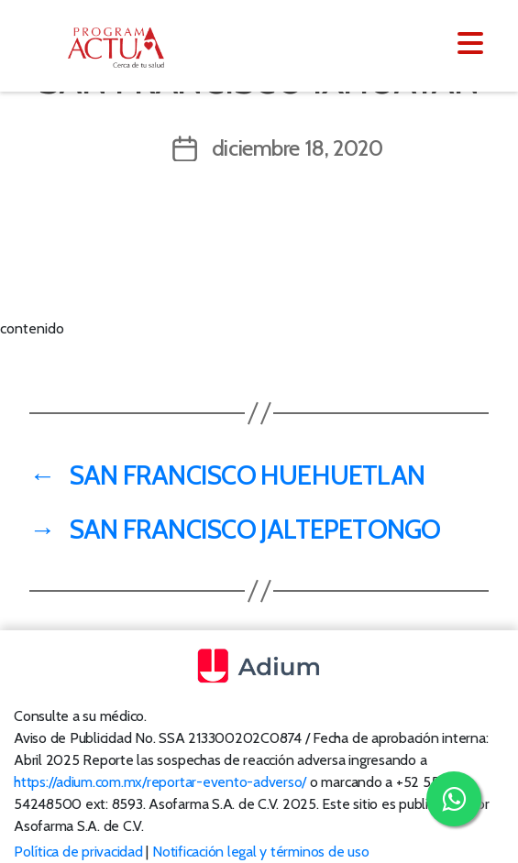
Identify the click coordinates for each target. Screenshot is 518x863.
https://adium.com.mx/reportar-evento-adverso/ (160, 782)
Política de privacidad (78, 851)
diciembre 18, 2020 (297, 148)
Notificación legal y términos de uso (260, 851)
